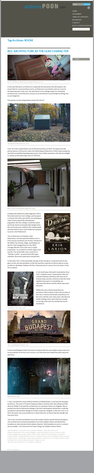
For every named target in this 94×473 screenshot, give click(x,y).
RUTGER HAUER (64, 438)
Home (74, 11)
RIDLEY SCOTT (48, 438)
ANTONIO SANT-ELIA (51, 430)
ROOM (56, 438)
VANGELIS (38, 442)
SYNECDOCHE (39, 440)
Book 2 (82, 25)
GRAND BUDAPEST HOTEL (27, 436)
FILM (48, 434)
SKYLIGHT (31, 440)
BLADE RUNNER (30, 432)
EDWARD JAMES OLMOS (28, 434)
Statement (77, 14)
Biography (77, 20)
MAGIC (40, 438)
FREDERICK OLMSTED (57, 434)
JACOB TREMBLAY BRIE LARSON (58, 436)
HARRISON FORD (41, 436)
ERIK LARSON (41, 434)
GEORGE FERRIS (12, 436)
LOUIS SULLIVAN (31, 438)
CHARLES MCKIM (42, 432)
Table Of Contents (80, 17)
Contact (76, 23)
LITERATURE (22, 438)
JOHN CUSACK (12, 438)
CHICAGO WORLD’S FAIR (56, 432)
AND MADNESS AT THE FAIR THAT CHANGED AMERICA (25, 430)
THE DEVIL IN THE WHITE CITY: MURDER (20, 442)
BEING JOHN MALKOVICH (15, 432)
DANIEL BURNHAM (13, 434)
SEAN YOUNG (22, 440)
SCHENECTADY (12, 440)
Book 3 (89, 25)
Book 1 (75, 25)
